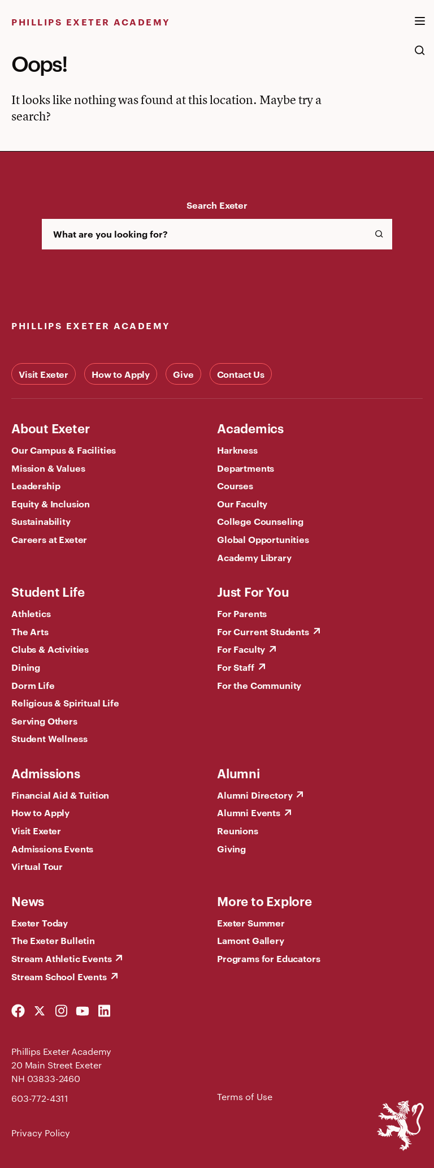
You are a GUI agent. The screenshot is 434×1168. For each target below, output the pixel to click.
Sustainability (41, 521)
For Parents (242, 613)
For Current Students (263, 631)
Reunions (237, 830)
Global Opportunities (263, 539)
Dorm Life (33, 685)
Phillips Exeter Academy (91, 21)
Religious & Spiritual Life (65, 702)
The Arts (30, 631)
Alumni (238, 772)
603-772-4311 (39, 1098)
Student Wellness (49, 738)
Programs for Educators (268, 958)
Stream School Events (59, 976)
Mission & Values (48, 468)
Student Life (47, 591)
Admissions (45, 772)
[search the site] (419, 56)
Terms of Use (244, 1096)
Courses (235, 485)
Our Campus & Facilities (63, 449)
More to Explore (264, 900)
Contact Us (240, 374)
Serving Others (44, 720)
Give (183, 374)
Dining (25, 667)
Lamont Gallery (250, 940)
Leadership (35, 485)
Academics (250, 427)
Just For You (253, 591)
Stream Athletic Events (61, 958)
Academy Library (254, 557)
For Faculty (241, 649)
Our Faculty (242, 503)
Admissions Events (52, 848)
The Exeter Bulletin (53, 940)
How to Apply (121, 374)
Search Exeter (217, 205)
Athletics (31, 613)
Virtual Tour (37, 866)
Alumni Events (248, 812)
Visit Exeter (43, 374)
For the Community (259, 685)
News (27, 900)
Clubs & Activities (50, 649)
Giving (231, 848)
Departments (245, 468)
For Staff (235, 667)
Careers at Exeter (49, 539)
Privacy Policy (40, 1133)
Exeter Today (39, 922)
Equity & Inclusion (50, 503)
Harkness (237, 449)
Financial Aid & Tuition (60, 794)
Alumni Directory (254, 794)
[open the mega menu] (420, 27)
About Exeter (50, 427)
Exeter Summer (251, 922)
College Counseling (260, 521)
